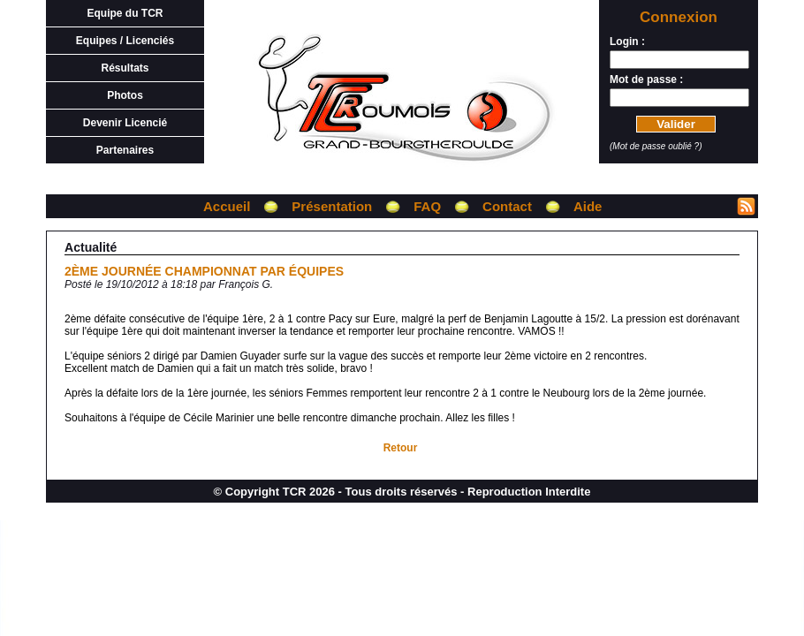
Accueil (226, 206)
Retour (400, 448)
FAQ (427, 206)
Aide (588, 206)
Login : (627, 41)
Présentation (332, 206)
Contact (507, 206)
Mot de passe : (646, 79)
